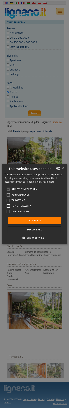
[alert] (34, 204)
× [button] (63, 168)
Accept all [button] (34, 220)
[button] (34, 238)
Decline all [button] (34, 229)
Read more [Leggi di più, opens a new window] (48, 181)
